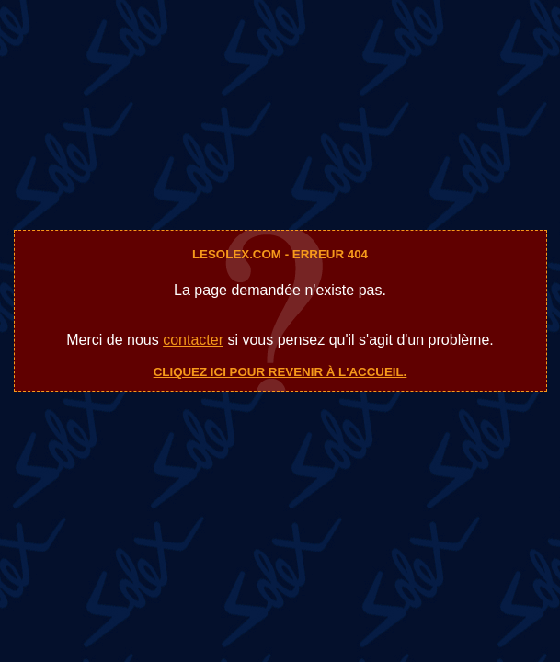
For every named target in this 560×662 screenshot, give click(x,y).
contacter (193, 340)
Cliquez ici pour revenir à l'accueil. (280, 372)
